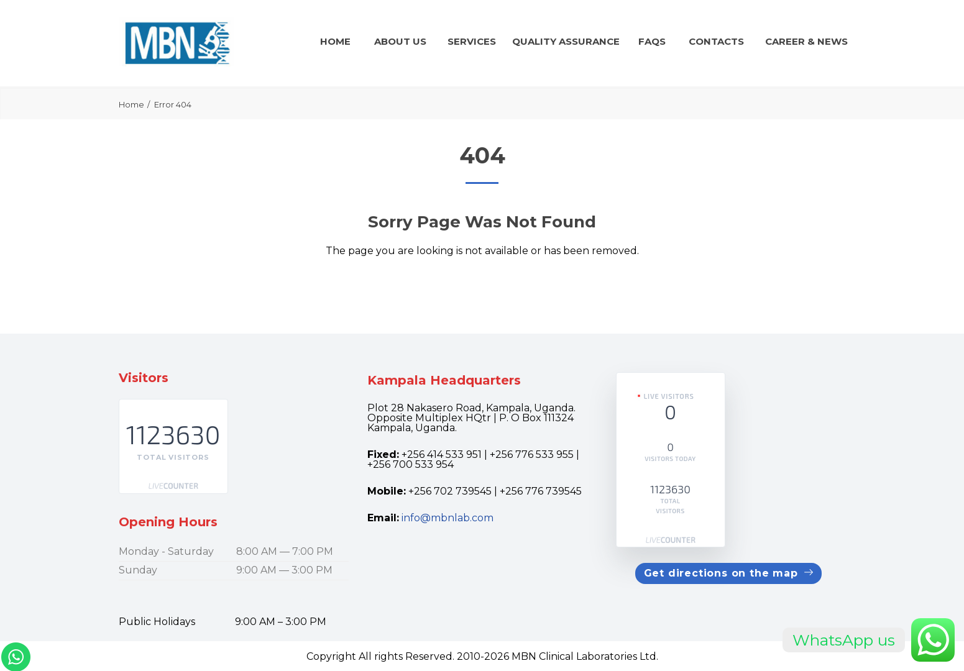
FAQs (652, 41)
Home (335, 41)
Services (472, 41)
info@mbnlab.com (447, 518)
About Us (400, 41)
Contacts (716, 41)
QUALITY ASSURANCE (566, 41)
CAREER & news (806, 41)
